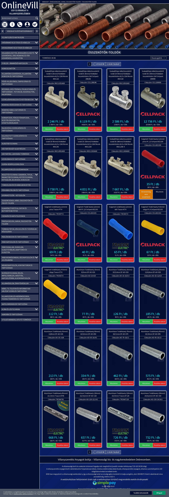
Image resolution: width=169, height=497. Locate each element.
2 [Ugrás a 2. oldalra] (93, 64)
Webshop (45, 2)
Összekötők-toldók (89, 2)
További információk (140, 493)
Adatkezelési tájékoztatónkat (23, 494)
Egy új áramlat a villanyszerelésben (19, 12)
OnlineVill (19, 5)
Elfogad (159, 493)
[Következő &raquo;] (100, 64)
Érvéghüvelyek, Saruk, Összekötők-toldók (65, 2)
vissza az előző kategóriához (19, 31)
